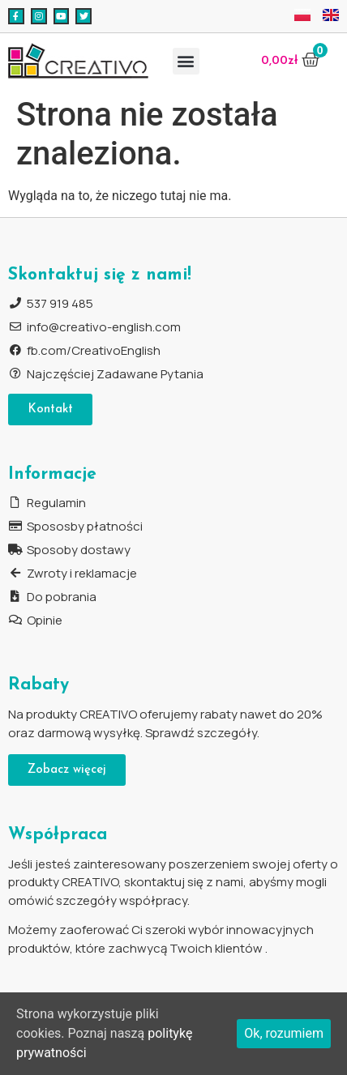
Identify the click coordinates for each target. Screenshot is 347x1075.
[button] (186, 61)
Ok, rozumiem (283, 1033)
